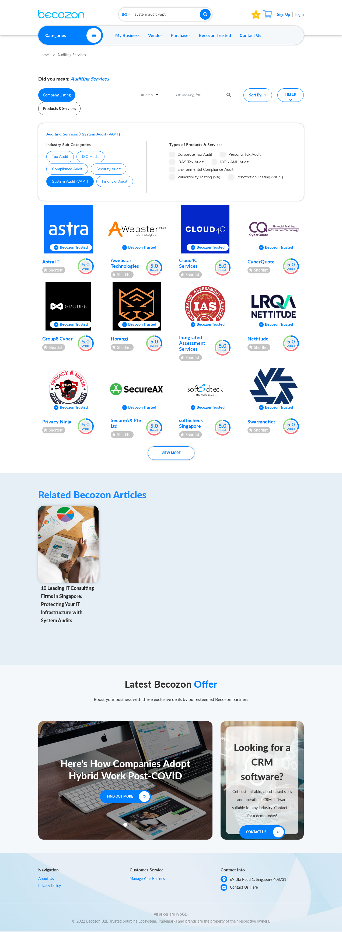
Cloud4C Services (188, 263)
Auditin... (148, 95)
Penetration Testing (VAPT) (255, 177)
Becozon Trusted (215, 35)
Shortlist (53, 270)
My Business (127, 35)
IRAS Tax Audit (186, 162)
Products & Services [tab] (59, 108)
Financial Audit (112, 181)
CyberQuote (261, 262)
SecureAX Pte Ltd (126, 423)
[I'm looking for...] (197, 95)
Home (44, 55)
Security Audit (106, 169)
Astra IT (51, 262)
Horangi (119, 339)
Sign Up (283, 14)
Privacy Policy (49, 885)
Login (299, 14)
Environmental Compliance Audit (201, 169)
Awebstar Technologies (125, 263)
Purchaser (180, 35)
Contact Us (250, 35)
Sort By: (256, 95)
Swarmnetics (261, 422)
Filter (290, 97)
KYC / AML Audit (230, 162)
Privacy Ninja (56, 422)
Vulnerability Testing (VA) (194, 177)
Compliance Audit (64, 169)
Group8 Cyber (57, 339)
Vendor (155, 35)
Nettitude (257, 339)
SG (124, 14)
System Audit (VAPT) (101, 134)
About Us (46, 878)
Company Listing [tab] (57, 95)
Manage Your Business (148, 878)
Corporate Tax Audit (190, 154)
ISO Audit (88, 156)
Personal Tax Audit (240, 154)
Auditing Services (71, 55)
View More (171, 453)
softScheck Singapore (191, 423)
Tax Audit (57, 156)
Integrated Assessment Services (192, 343)
